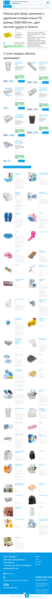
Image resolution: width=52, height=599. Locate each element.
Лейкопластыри (18, 422)
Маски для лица (18, 354)
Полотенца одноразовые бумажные (18, 194)
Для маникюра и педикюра (19, 508)
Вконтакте (8, 574)
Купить (19, 43)
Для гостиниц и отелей (42, 390)
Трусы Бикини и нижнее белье (43, 339)
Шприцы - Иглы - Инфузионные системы (43, 301)
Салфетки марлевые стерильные (19, 280)
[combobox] (30, 6)
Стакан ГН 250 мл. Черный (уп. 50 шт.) (43, 115)
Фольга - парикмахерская (42, 435)
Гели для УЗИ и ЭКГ (19, 299)
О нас (37, 559)
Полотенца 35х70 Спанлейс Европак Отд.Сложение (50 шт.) (43, 89)
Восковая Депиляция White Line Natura (20, 484)
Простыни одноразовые (18, 173)
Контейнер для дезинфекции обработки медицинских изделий (18, 341)
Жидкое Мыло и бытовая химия (18, 465)
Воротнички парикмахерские (19, 319)
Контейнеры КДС (19, 495)
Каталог (7, 6)
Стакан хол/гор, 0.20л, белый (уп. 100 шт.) (19, 63)
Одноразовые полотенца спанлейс (43, 193)
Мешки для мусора (43, 495)
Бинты (16, 265)
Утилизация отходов (19, 519)
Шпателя (41, 369)
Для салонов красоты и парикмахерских (44, 520)
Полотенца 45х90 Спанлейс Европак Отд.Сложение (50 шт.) (19, 116)
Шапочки (17, 250)
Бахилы (17, 231)
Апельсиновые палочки (42, 484)
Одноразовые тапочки (18, 213)
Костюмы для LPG (43, 231)
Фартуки (41, 507)
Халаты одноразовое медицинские (19, 451)
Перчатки (41, 213)
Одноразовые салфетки (42, 280)
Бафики (41, 422)
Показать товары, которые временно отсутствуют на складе (17, 166)
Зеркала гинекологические (43, 266)
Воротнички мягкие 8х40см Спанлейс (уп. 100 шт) (43, 63)
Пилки (40, 354)
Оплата (37, 564)
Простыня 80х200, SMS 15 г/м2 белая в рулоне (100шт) (19, 89)
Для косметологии (19, 390)
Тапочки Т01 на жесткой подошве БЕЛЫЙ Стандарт (19, 142)
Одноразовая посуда (19, 408)
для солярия (17, 537)
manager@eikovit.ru (41, 580)
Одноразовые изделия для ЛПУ (19, 370)
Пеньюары (41, 451)
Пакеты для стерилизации (42, 251)
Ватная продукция (19, 434)
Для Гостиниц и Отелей (42, 465)
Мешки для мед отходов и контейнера (42, 319)
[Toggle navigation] (48, 3)
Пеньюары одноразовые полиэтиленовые (43, 410)
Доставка (38, 562)
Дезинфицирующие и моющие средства (43, 173)
